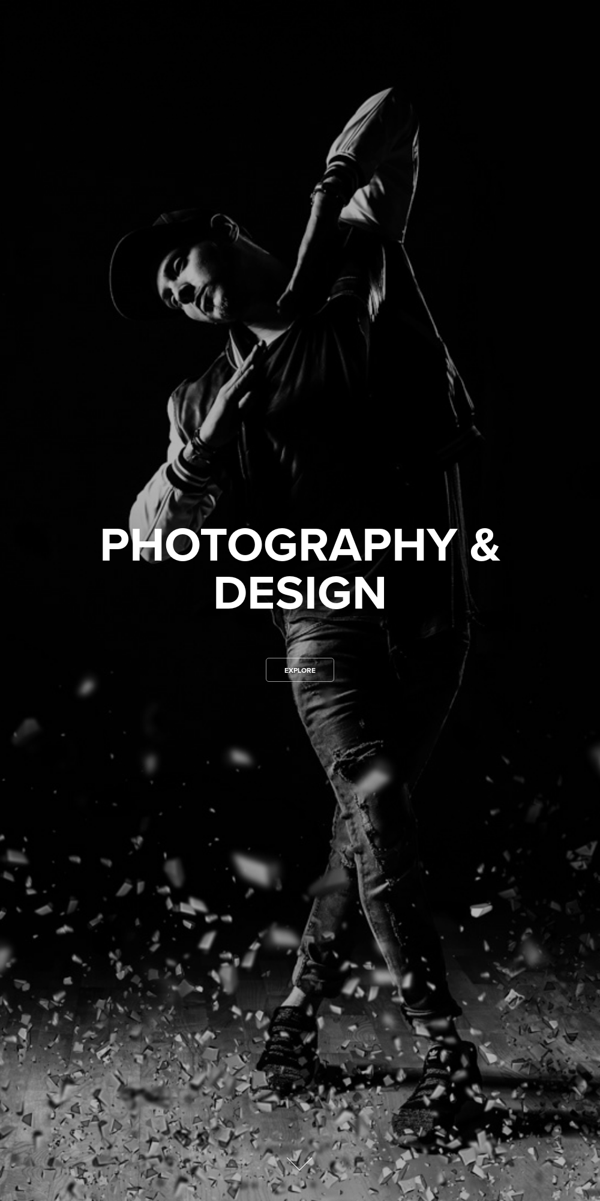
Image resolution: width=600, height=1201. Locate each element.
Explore (300, 670)
